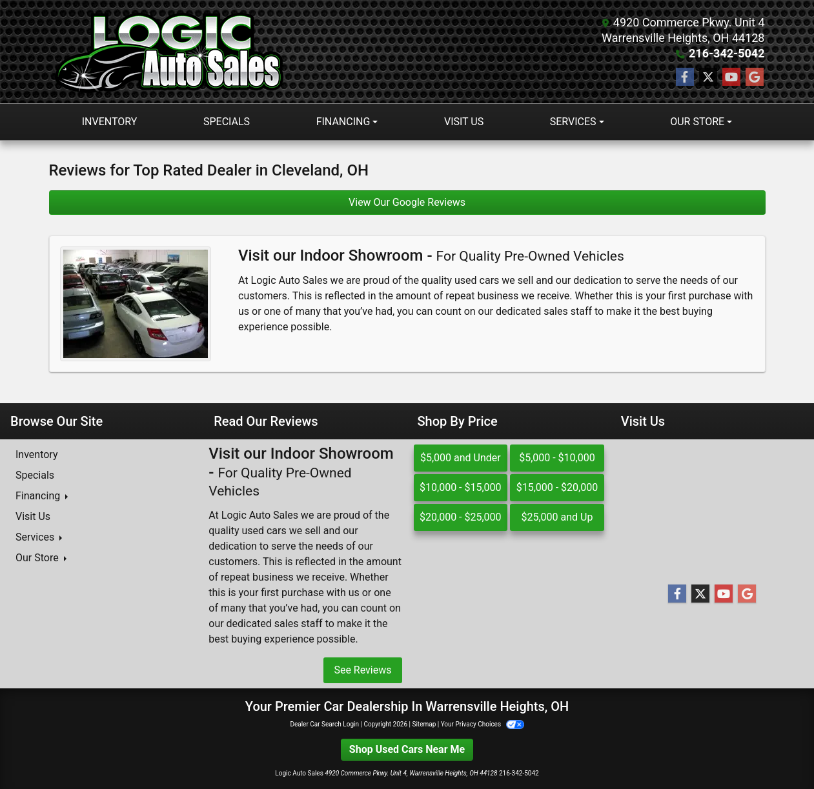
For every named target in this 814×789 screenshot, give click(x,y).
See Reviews (362, 670)
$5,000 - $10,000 (557, 458)
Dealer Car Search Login (324, 724)
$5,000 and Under (460, 458)
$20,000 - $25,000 (461, 517)
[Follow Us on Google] (755, 77)
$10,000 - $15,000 (461, 487)
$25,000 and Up (557, 517)
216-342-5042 (726, 53)
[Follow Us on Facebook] (685, 77)
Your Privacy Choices (482, 724)
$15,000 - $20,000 (557, 487)
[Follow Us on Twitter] (708, 77)
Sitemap (424, 724)
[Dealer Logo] (172, 51)
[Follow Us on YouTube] (731, 77)
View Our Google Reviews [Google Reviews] (407, 202)
